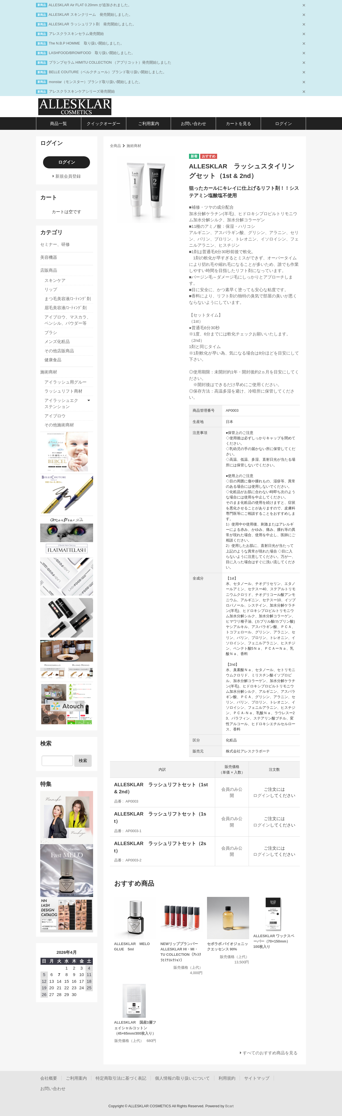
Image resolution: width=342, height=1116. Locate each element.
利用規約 (227, 1078)
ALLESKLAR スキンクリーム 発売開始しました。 (90, 14)
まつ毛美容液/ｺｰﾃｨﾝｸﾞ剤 (67, 298)
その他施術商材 (59, 424)
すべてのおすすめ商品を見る (270, 1052)
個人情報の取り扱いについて (182, 1078)
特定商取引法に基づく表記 (121, 1078)
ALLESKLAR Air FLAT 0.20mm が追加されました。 (90, 5)
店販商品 (48, 270)
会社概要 (48, 1078)
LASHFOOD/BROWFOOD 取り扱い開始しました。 (92, 53)
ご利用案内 (148, 123)
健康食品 (52, 359)
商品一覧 (58, 123)
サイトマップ (256, 1078)
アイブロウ (55, 415)
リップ (50, 289)
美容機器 (48, 257)
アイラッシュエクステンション (61, 403)
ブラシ (50, 332)
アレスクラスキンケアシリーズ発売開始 (82, 91)
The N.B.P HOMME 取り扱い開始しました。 (86, 43)
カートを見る (238, 123)
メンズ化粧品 (57, 341)
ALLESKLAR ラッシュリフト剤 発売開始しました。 (92, 24)
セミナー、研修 (55, 244)
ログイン (283, 123)
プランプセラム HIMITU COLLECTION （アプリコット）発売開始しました (110, 62)
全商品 (115, 146)
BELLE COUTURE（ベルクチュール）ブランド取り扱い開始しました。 (107, 72)
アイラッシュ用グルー (65, 382)
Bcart (229, 1106)
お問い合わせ (193, 123)
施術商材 (134, 146)
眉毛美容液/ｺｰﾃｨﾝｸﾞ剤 (65, 307)
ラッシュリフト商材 (63, 391)
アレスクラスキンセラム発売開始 (76, 34)
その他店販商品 (59, 350)
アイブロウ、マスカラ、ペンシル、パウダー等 (67, 320)
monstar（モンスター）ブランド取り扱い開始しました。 (95, 82)
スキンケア (55, 280)
